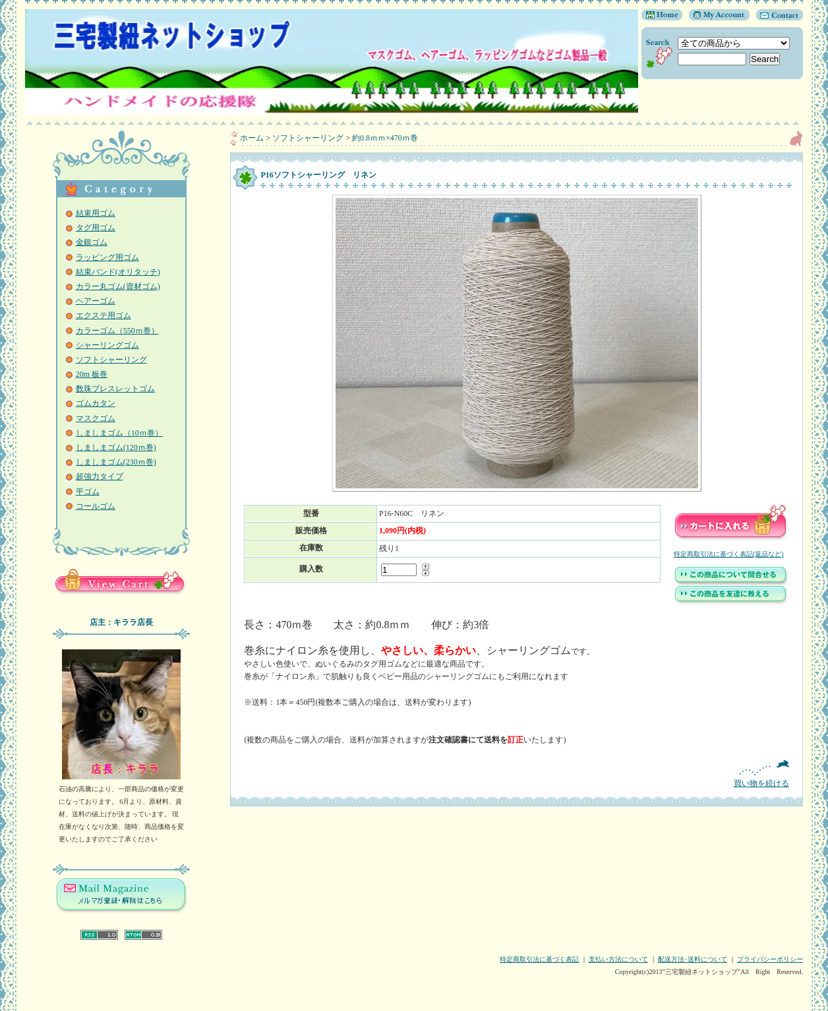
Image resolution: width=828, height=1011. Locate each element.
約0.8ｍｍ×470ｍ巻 (385, 138)
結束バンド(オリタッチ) (118, 272)
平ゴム (88, 491)
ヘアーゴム (95, 301)
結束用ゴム (95, 213)
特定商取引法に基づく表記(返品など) (729, 554)
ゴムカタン (95, 403)
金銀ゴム (91, 242)
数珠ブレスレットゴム (115, 388)
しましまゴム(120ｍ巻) (116, 447)
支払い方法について (618, 959)
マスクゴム (95, 418)
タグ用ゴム (95, 227)
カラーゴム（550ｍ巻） (117, 330)
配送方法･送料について (692, 959)
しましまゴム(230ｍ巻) (116, 462)
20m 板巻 (91, 374)
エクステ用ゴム (103, 315)
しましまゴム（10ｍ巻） (119, 433)
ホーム (252, 138)
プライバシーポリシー (770, 959)
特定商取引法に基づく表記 (539, 959)
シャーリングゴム (107, 345)
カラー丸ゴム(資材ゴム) (118, 286)
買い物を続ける (516, 774)
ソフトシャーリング (111, 359)
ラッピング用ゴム (107, 257)
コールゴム (95, 506)
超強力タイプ (99, 476)
